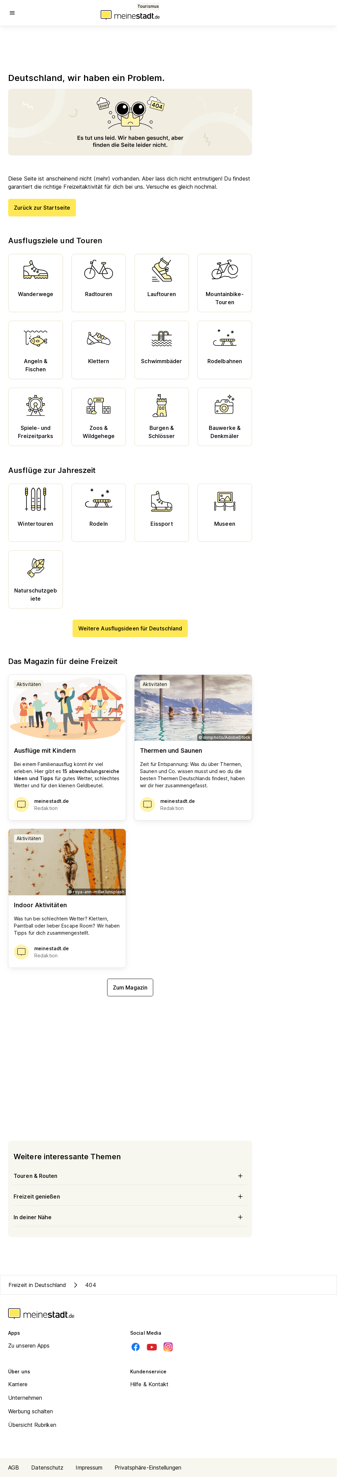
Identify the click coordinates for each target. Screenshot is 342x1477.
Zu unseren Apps (29, 1345)
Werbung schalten (30, 1411)
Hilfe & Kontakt (149, 1384)
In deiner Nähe (130, 1217)
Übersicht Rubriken (32, 1424)
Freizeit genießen (130, 1196)
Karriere (17, 1384)
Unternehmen (25, 1397)
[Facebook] (135, 1346)
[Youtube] (151, 1346)
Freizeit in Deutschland (37, 1285)
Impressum (89, 1467)
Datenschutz (47, 1467)
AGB (13, 1467)
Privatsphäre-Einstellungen (148, 1467)
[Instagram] (168, 1346)
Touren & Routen (130, 1175)
